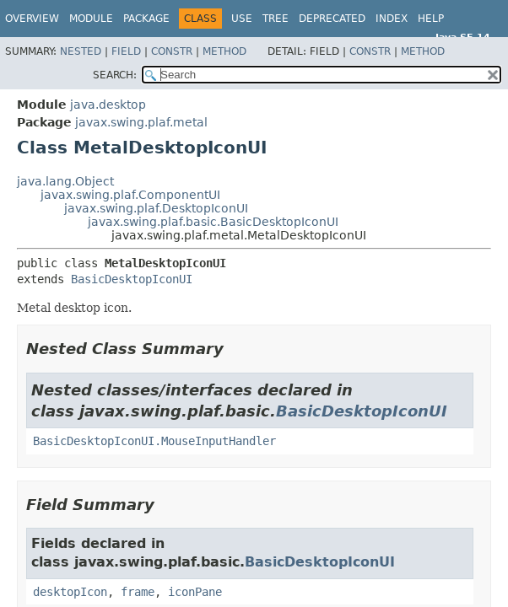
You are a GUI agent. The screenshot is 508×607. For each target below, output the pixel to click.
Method (224, 51)
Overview (32, 18)
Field (126, 51)
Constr (171, 51)
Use (241, 18)
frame (137, 592)
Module (91, 18)
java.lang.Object (65, 181)
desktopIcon (70, 592)
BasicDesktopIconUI (131, 279)
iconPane (195, 592)
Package (146, 18)
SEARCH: (115, 75)
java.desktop (108, 104)
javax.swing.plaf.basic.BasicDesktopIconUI (213, 221)
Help (431, 18)
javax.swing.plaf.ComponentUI (130, 194)
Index (392, 18)
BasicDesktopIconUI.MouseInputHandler (154, 441)
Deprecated (332, 18)
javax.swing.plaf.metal (141, 122)
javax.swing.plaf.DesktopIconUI (156, 208)
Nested (80, 51)
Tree (275, 18)
